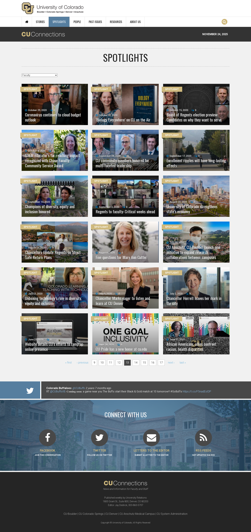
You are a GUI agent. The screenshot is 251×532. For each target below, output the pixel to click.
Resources (116, 22)
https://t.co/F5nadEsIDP (197, 391)
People (77, 22)
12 (119, 362)
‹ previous (82, 362)
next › (171, 362)
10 (102, 362)
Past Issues (95, 22)
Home (27, 22)
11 (110, 362)
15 (144, 362)
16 (152, 362)
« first (68, 362)
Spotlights (59, 22)
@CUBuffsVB (57, 391)
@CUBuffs (78, 388)
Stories (40, 22)
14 (135, 362)
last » (183, 362)
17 (161, 362)
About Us (135, 22)
